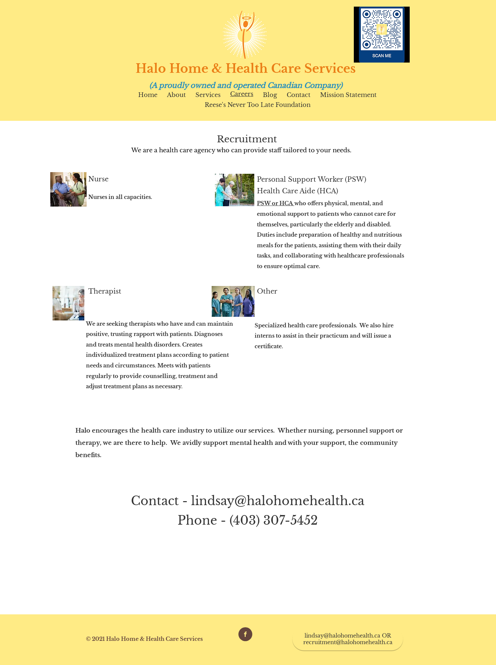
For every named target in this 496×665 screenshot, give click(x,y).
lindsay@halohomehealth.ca (277, 501)
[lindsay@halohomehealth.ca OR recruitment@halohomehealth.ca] (347, 638)
